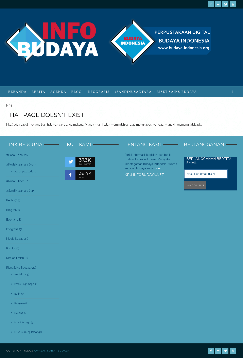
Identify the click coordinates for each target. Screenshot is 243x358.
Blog (9, 210)
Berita (10, 200)
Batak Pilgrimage (24, 283)
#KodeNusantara (17, 164)
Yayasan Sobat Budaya (51, 350)
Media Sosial (14, 238)
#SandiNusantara (17, 190)
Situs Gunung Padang (27, 331)
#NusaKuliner (15, 181)
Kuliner (18, 312)
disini (157, 168)
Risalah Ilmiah (15, 258)
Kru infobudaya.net (144, 175)
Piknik (10, 248)
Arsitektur (20, 274)
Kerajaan (19, 303)
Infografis (12, 229)
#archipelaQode (23, 171)
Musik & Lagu (22, 322)
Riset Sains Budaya (18, 267)
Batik (17, 293)
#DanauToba (14, 155)
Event (9, 219)
